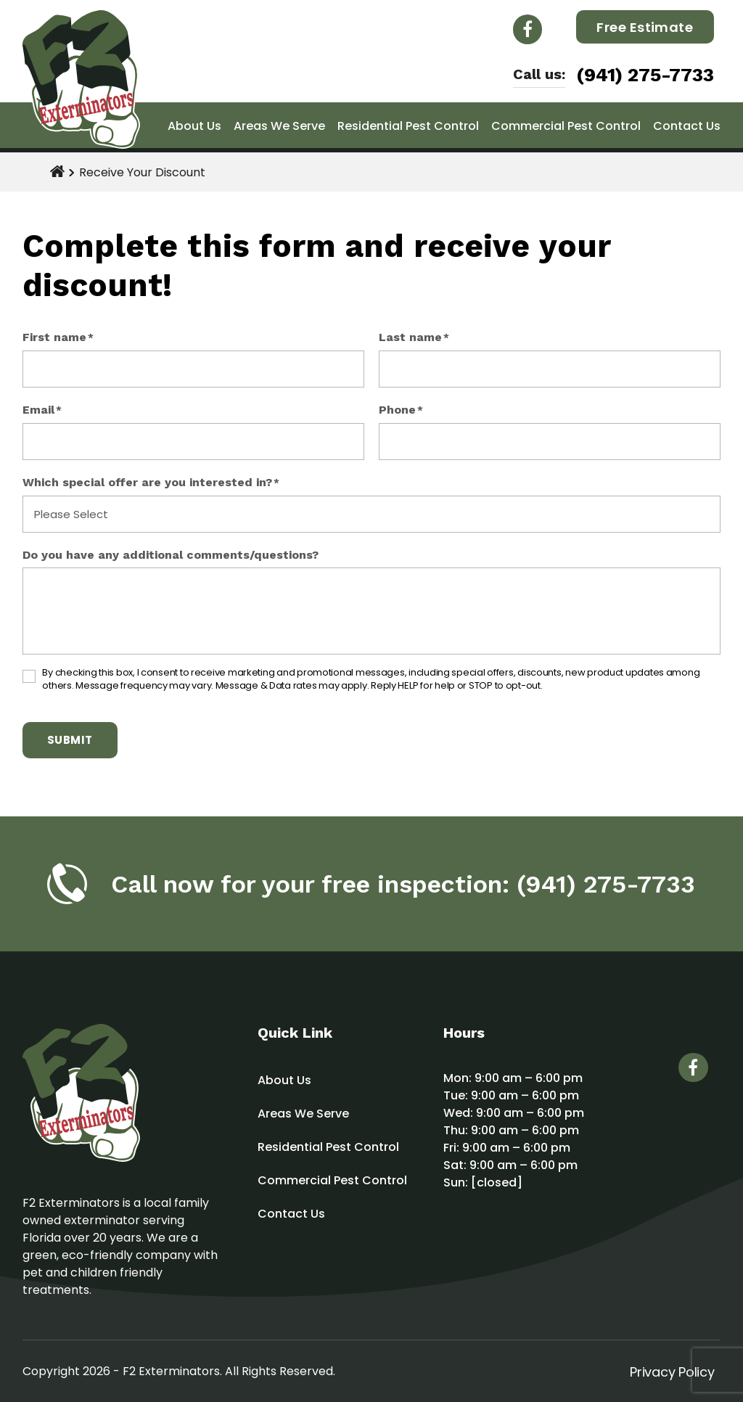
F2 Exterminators (171, 1371)
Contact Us (687, 126)
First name (58, 338)
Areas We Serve (279, 126)
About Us (194, 126)
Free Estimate (644, 27)
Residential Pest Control (408, 126)
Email (42, 410)
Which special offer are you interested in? (150, 483)
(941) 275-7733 (645, 75)
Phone (401, 410)
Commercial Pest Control (566, 126)
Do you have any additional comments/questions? (170, 555)
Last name (414, 338)
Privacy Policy (672, 1372)
